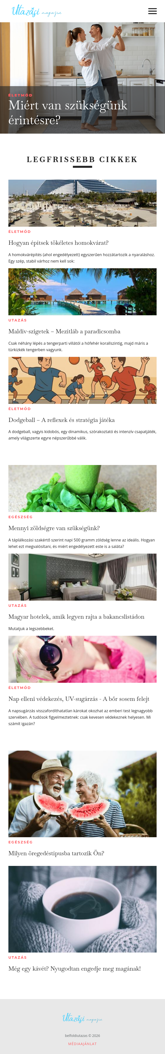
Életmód (20, 95)
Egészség (20, 517)
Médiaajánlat (82, 1043)
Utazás (17, 320)
